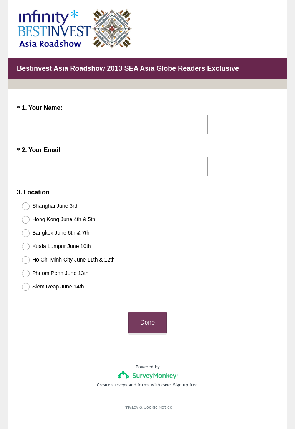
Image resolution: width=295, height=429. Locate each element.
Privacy (130, 400)
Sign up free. (186, 378)
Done (147, 315)
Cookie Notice (158, 400)
